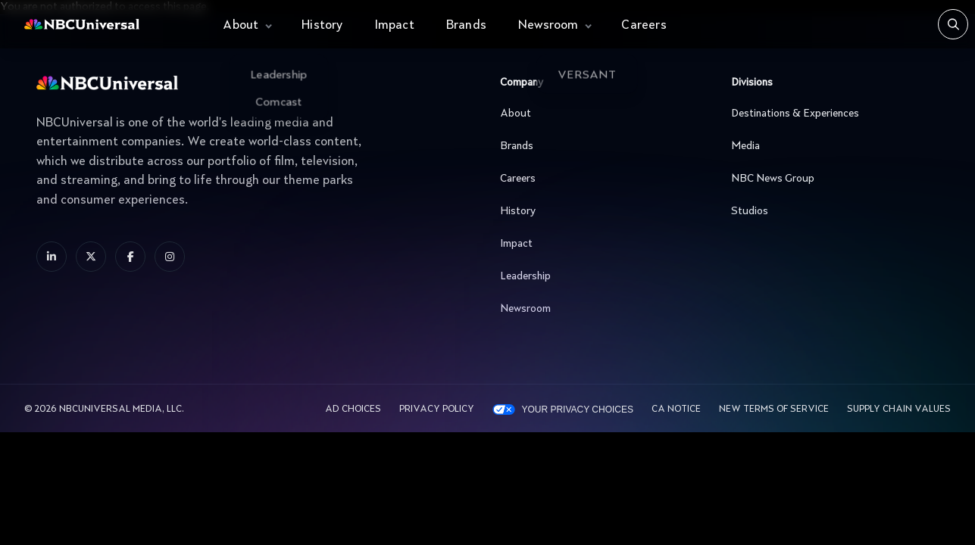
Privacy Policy (436, 409)
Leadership (600, 276)
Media (831, 146)
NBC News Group (831, 178)
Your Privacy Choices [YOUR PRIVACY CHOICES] (577, 409)
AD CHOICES (353, 409)
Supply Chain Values (899, 409)
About (240, 26)
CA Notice (676, 409)
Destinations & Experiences (831, 113)
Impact (394, 26)
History (322, 26)
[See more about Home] (109, 24)
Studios (831, 211)
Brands (466, 26)
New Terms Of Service (774, 409)
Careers (643, 26)
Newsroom (548, 26)
